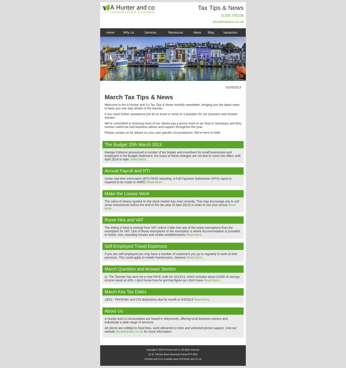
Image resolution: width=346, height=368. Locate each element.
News (197, 32)
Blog (211, 32)
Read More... (140, 159)
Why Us (128, 32)
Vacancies (230, 32)
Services (150, 32)
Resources (175, 32)
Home (110, 32)
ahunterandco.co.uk (228, 22)
